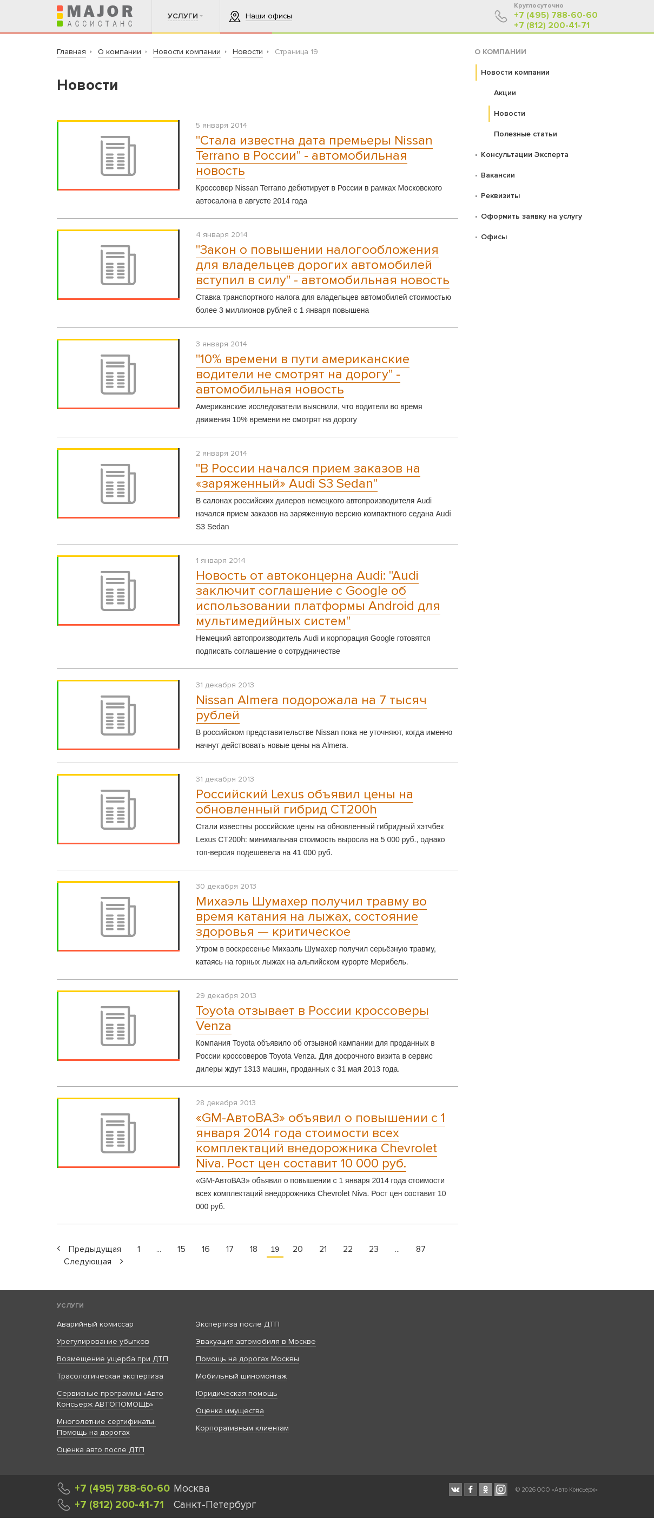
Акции (505, 92)
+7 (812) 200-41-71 (552, 26)
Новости (509, 113)
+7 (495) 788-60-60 (556, 15)
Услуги (70, 1306)
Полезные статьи (525, 134)
